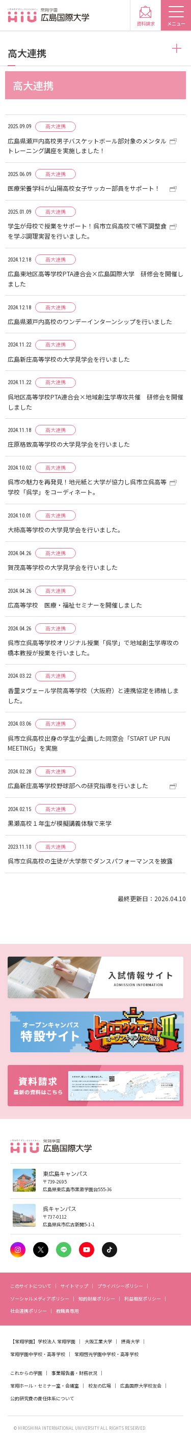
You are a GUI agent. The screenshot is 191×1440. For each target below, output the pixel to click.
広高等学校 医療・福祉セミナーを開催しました (75, 604)
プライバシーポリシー (120, 1286)
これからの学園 (26, 1373)
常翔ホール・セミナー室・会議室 (44, 1386)
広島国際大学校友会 (140, 1386)
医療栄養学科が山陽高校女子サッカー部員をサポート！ (84, 188)
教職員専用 (67, 1311)
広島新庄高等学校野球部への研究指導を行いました (78, 785)
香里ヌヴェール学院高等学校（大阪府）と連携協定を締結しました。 (93, 695)
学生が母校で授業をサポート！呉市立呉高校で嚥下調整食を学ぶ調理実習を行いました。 (87, 230)
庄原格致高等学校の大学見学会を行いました (69, 444)
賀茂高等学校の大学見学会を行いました (63, 567)
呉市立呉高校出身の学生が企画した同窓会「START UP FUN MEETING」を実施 (89, 743)
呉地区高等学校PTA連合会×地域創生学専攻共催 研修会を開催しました (95, 401)
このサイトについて (30, 1286)
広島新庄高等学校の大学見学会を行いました (69, 359)
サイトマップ (74, 1286)
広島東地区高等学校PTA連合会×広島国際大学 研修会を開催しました (95, 278)
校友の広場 (99, 1386)
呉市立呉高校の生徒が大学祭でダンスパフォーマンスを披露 (90, 860)
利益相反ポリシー (142, 1298)
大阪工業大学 (98, 1341)
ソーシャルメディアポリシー (39, 1298)
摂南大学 (130, 1341)
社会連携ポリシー (28, 1311)
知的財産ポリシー (96, 1298)
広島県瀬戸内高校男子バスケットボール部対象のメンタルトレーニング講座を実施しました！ (87, 145)
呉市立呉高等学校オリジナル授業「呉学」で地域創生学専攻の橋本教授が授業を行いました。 (93, 647)
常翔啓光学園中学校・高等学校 (106, 1354)
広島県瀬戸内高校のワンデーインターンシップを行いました (90, 321)
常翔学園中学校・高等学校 (37, 1354)
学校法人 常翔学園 (56, 1341)
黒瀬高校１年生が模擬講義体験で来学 (60, 823)
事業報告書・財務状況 (74, 1373)
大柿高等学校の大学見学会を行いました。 (66, 529)
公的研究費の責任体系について (42, 1398)
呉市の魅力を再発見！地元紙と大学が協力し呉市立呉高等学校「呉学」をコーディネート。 (87, 486)
